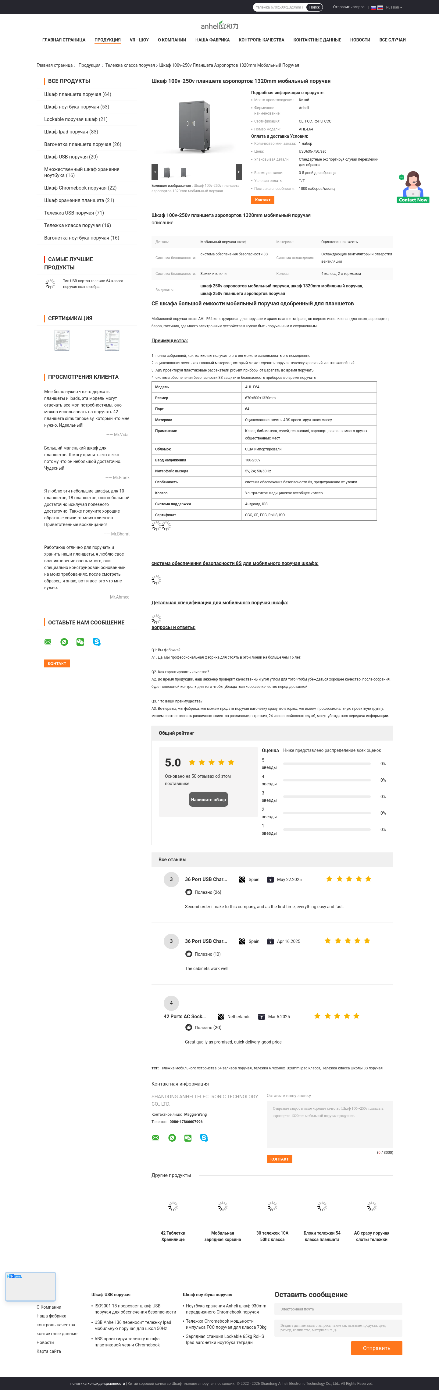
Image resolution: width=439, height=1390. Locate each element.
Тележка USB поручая (69, 213)
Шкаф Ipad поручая (66, 132)
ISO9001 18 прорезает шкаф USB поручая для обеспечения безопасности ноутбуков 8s (135, 1309)
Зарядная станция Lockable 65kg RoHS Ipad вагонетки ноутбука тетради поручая (225, 1340)
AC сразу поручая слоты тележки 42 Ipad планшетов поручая (371, 1236)
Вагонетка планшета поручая (77, 144)
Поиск (314, 7)
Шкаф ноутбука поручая (71, 107)
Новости (360, 39)
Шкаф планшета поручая (72, 94)
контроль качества (261, 39)
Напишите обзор (208, 799)
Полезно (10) (207, 954)
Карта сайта (49, 1351)
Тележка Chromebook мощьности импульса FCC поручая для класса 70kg (226, 1324)
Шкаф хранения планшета (74, 200)
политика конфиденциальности (97, 1383)
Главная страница (63, 39)
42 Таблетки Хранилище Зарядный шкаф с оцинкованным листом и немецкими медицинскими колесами (173, 1236)
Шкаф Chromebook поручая (75, 188)
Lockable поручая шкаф (71, 119)
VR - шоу (139, 39)
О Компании (172, 39)
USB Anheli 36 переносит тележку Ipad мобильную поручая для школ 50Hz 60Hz (133, 1326)
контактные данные (317, 39)
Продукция (107, 39)
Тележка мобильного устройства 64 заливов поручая (206, 1068)
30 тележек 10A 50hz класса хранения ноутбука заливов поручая (272, 1236)
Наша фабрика (212, 39)
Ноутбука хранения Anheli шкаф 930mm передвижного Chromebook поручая (226, 1308)
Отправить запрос (349, 7)
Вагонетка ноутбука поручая (76, 238)
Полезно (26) (208, 892)
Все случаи (393, 39)
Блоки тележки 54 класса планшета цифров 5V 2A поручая (322, 1236)
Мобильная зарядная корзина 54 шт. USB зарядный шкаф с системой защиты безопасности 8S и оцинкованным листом (222, 1236)
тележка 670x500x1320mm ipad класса (287, 1068)
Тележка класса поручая (130, 65)
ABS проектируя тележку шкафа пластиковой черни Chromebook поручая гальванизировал (127, 1342)
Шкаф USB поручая (66, 157)
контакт (262, 199)
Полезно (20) (208, 1027)
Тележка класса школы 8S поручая (352, 1068)
